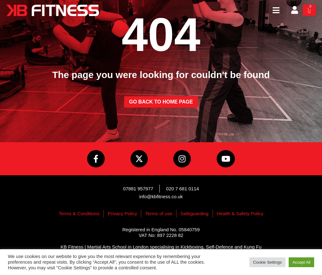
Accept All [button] (301, 262)
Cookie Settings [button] (267, 262)
